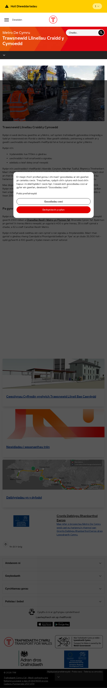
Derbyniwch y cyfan (53, 209)
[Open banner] (97, 6)
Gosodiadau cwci (53, 201)
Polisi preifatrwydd (26, 193)
